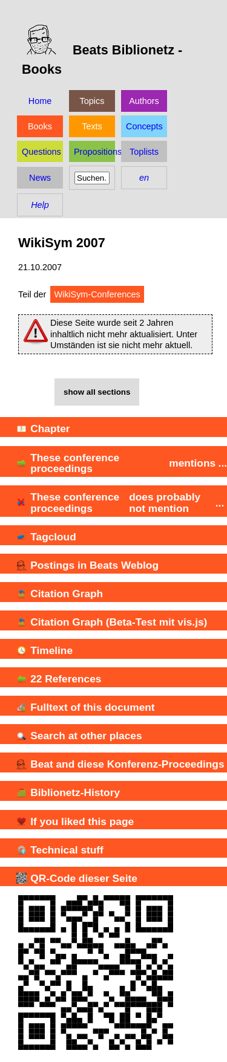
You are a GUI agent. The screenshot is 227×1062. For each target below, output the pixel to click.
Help (40, 205)
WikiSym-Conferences (97, 294)
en (144, 178)
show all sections (97, 392)
